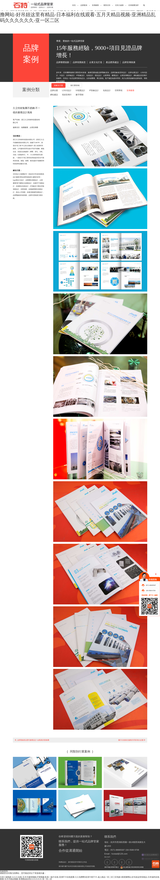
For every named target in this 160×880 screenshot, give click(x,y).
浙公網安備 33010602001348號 (132, 867)
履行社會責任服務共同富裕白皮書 (131, 740)
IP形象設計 (94, 90)
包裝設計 (107, 90)
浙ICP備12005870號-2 (111, 867)
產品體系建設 (112, 62)
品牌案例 (83, 5)
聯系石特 (107, 5)
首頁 (74, 5)
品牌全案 (54, 90)
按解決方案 (58, 85)
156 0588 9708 (150, 590)
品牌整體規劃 (62, 62)
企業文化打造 (95, 62)
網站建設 (54, 95)
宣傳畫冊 (95, 5)
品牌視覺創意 (79, 62)
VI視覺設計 (80, 90)
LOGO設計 (66, 90)
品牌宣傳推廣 (128, 62)
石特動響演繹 (133, 5)
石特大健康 (119, 5)
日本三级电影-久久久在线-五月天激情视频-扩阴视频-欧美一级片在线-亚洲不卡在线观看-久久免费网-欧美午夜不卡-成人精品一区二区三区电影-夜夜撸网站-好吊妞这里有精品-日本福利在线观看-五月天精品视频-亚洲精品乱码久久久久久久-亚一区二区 (79, 878)
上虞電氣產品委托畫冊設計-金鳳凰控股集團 (32, 740)
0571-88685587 (151, 585)
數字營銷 (79, 95)
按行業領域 (74, 85)
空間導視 (118, 90)
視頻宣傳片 (67, 95)
